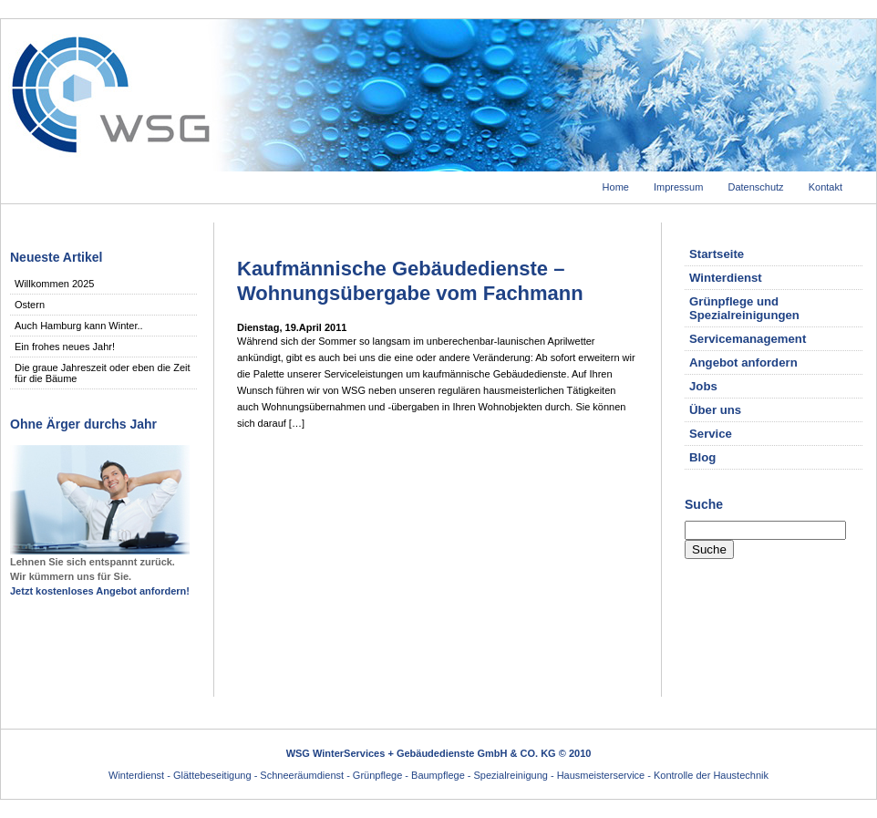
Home (616, 186)
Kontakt (825, 186)
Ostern (30, 304)
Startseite (716, 254)
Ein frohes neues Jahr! (65, 346)
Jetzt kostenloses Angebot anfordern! (100, 590)
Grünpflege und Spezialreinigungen (744, 308)
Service (710, 433)
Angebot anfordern (743, 362)
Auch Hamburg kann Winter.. (79, 325)
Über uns (715, 410)
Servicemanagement (747, 339)
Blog (702, 457)
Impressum (678, 186)
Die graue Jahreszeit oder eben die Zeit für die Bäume (103, 373)
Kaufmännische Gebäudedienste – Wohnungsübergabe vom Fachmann (410, 280)
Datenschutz (755, 186)
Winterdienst (725, 278)
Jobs (703, 386)
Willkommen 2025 (54, 283)
